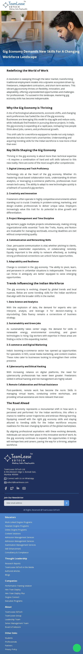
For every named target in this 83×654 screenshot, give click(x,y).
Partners (8, 645)
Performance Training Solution (18, 585)
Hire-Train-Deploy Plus (15, 593)
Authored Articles (12, 571)
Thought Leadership (16, 558)
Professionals (11, 641)
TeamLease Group (13, 615)
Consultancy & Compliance (17, 552)
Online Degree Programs (16, 529)
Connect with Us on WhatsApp (19, 478)
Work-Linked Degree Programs (18, 522)
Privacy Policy (11, 649)
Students (9, 638)
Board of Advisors (13, 627)
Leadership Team (12, 619)
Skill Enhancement (13, 548)
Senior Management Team (17, 623)
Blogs (7, 575)
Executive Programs (13, 601)
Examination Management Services (20, 545)
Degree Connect (12, 597)
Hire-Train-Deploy (13, 589)
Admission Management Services (19, 537)
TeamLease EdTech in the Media (19, 567)
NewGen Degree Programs (17, 526)
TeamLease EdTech (13, 612)
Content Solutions (13, 533)
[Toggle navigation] (78, 5)
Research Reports (13, 563)
